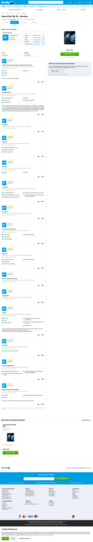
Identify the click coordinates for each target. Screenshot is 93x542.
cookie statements (49, 535)
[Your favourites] (86, 2)
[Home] (3, 6)
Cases (73, 490)
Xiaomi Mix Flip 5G (17, 13)
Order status (4, 504)
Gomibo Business (28, 502)
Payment (4, 502)
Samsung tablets (52, 491)
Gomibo (51, 501)
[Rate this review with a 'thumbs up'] (38, 82)
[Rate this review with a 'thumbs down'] (42, 82)
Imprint (39, 524)
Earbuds (74, 494)
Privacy (35, 524)
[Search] (62, 2)
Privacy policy (51, 505)
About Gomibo (52, 502)
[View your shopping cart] (90, 2)
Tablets (25, 6)
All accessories (75, 498)
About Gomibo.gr (29, 524)
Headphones (74, 495)
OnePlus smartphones (29, 493)
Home (2, 13)
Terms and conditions (54, 524)
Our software (51, 504)
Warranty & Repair (5, 509)
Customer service (41, 6)
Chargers (74, 493)
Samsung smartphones (30, 491)
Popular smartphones (8, 488)
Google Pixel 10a (5, 495)
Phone (9, 6)
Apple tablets (51, 490)
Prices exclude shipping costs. (60, 521)
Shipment (4, 506)
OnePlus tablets (52, 495)
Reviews (24, 13)
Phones (27, 488)
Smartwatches (75, 497)
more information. (59, 522)
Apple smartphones (29, 490)
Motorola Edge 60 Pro (6, 497)
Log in (75, 2)
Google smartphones (29, 495)
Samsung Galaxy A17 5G (7, 498)
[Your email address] (39, 478)
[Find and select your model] (45, 2)
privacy (41, 535)
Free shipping (71, 57)
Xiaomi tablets (52, 493)
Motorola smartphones (29, 494)
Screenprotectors (75, 491)
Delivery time (4, 505)
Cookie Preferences (45, 524)
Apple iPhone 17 (5, 490)
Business (31, 6)
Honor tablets (51, 494)
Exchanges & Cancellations (7, 507)
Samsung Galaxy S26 (6, 493)
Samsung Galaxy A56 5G (7, 494)
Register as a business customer (31, 504)
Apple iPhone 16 (5, 491)
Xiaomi (10, 13)
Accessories (17, 6)
